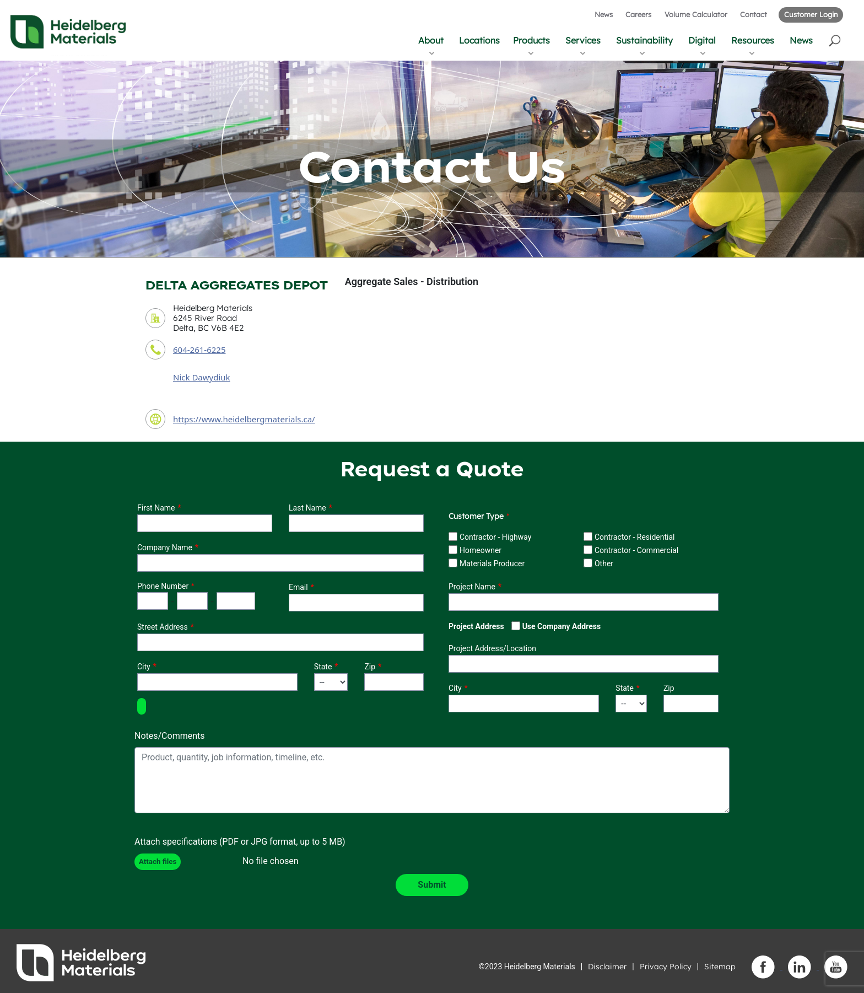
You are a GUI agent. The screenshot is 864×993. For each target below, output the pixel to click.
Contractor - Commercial (636, 550)
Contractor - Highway (495, 537)
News (604, 14)
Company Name (164, 547)
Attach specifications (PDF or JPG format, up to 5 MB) (239, 841)
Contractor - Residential (635, 537)
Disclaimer (607, 966)
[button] (836, 40)
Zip (369, 666)
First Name (156, 507)
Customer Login (811, 14)
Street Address (162, 626)
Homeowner (480, 550)
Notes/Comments (169, 736)
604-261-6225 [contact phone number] (199, 349)
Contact (753, 14)
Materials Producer (492, 563)
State (323, 666)
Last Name (307, 507)
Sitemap (720, 966)
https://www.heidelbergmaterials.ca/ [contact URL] (244, 419)
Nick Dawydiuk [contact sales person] (201, 377)
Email (298, 587)
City (143, 666)
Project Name (472, 586)
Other (604, 563)
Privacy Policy (666, 966)
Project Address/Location (492, 648)
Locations (479, 40)
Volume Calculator (696, 14)
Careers (638, 14)
